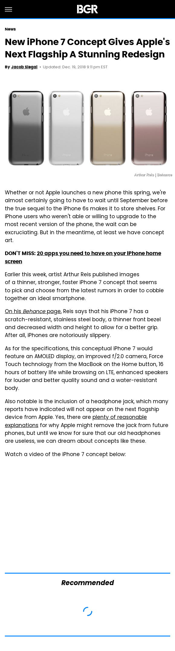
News (10, 29)
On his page (33, 312)
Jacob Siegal (24, 67)
